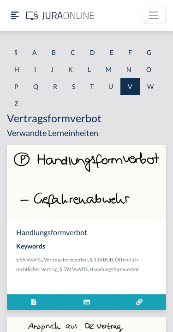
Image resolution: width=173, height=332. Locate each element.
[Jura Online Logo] (60, 15)
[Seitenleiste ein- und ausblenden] (14, 15)
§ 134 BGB (101, 259)
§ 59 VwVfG (29, 259)
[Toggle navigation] (154, 15)
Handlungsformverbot (114, 269)
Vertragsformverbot (66, 259)
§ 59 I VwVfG (74, 269)
